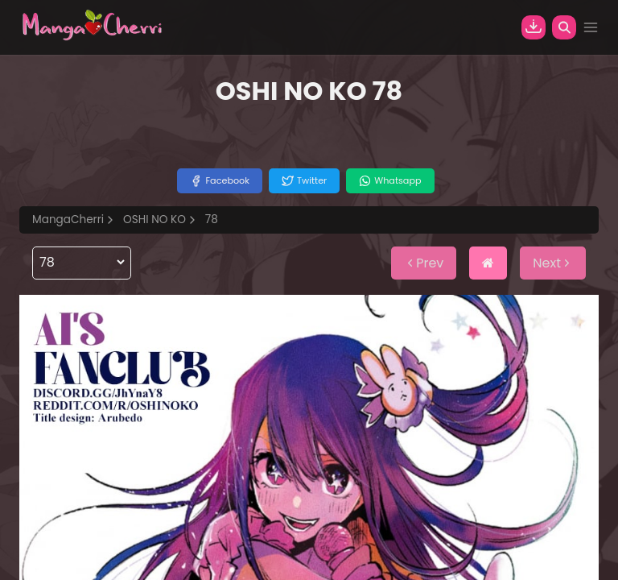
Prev (423, 263)
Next (553, 263)
